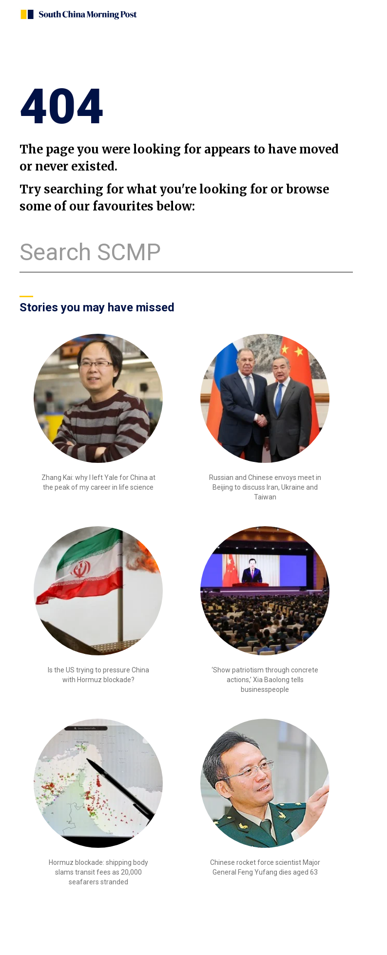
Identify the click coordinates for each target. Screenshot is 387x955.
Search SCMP (90, 252)
